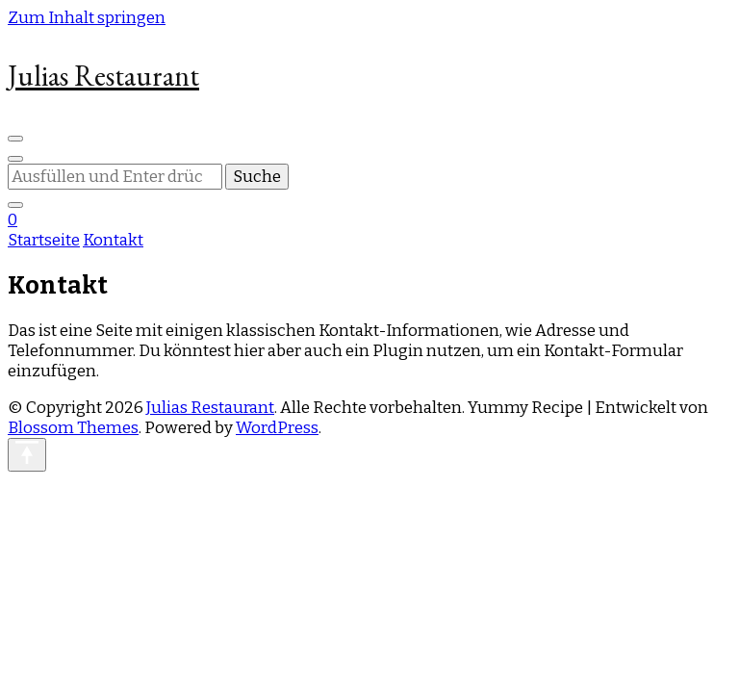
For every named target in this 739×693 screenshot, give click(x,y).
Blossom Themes (73, 428)
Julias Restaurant (103, 75)
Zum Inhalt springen (87, 18)
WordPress (277, 428)
